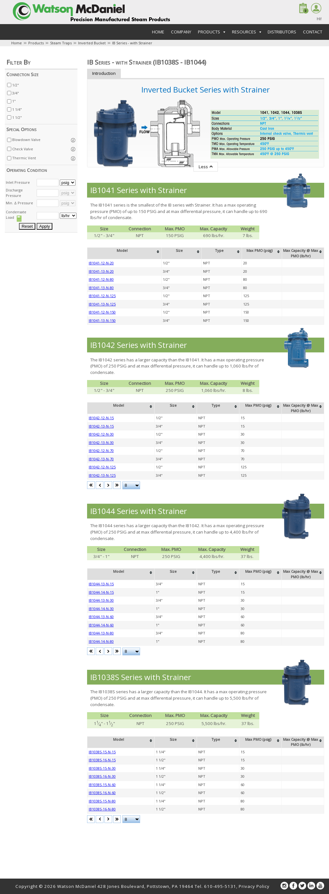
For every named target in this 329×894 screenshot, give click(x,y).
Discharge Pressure (14, 193)
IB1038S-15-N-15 (102, 751)
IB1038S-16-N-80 (102, 809)
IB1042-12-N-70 (101, 450)
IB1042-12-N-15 (101, 417)
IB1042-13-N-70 (101, 458)
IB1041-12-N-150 (102, 312)
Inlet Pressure (18, 182)
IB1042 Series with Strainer (138, 345)
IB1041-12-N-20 (101, 263)
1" (14, 101)
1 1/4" (17, 109)
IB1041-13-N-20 (101, 271)
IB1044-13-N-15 (101, 583)
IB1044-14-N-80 (101, 641)
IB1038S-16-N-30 (102, 776)
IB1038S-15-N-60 (102, 784)
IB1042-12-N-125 (102, 467)
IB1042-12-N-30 (101, 434)
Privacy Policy (254, 886)
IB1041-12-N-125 (102, 295)
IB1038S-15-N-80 (102, 801)
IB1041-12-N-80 (101, 279)
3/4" (15, 93)
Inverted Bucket (92, 42)
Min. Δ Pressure (19, 202)
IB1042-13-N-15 (101, 426)
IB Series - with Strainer (132, 42)
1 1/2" (17, 117)
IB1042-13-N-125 (102, 475)
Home (158, 32)
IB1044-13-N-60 (101, 616)
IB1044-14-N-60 (101, 625)
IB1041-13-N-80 (101, 287)
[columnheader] (124, 253)
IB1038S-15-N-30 (102, 768)
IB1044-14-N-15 (101, 592)
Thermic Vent (24, 157)
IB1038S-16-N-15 (102, 759)
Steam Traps (61, 42)
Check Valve (22, 148)
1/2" (15, 85)
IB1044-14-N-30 (101, 608)
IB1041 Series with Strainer (138, 190)
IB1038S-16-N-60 (102, 792)
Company (181, 32)
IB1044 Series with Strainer (138, 511)
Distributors (282, 32)
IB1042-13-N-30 (101, 442)
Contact (312, 32)
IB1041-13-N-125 (102, 304)
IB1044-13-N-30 (101, 600)
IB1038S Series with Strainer (140, 677)
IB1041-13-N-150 (102, 320)
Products (36, 42)
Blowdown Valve (26, 139)
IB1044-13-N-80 (101, 633)
